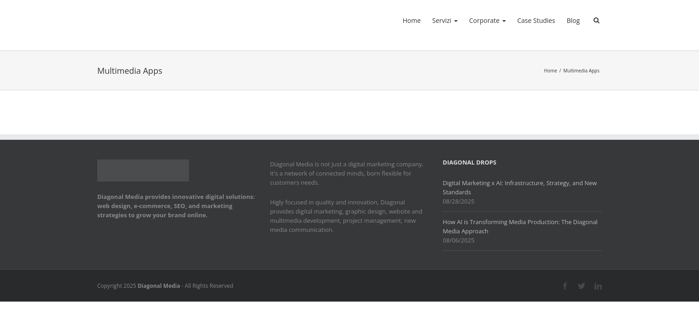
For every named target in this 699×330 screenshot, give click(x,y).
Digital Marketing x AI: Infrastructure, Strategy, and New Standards (520, 187)
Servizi (417, 20)
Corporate (467, 20)
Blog (566, 20)
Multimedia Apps (581, 70)
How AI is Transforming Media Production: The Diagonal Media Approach (520, 226)
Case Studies (523, 20)
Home (377, 20)
